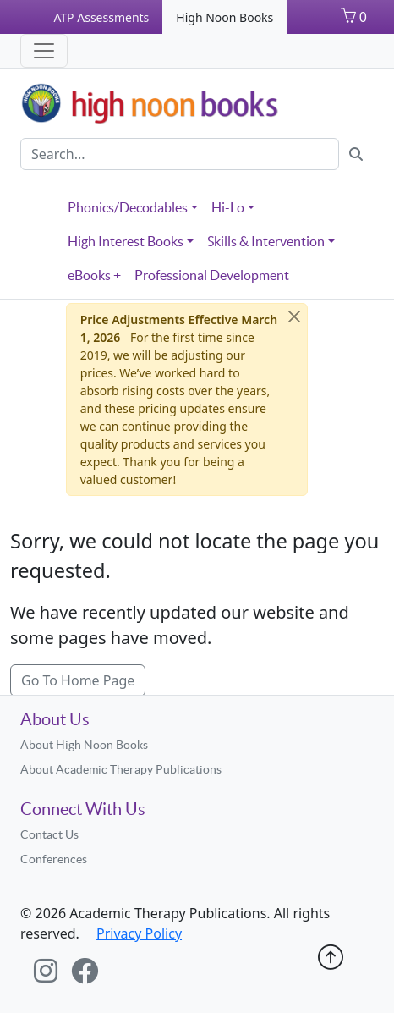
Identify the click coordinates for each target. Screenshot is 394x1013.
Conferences (53, 859)
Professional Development (211, 275)
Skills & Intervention (266, 241)
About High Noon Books (84, 744)
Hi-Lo (227, 207)
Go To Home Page (77, 680)
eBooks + (94, 275)
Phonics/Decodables (128, 207)
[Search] (179, 154)
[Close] (294, 316)
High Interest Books (125, 241)
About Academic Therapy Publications (121, 769)
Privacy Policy (139, 933)
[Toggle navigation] (44, 51)
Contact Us (49, 834)
